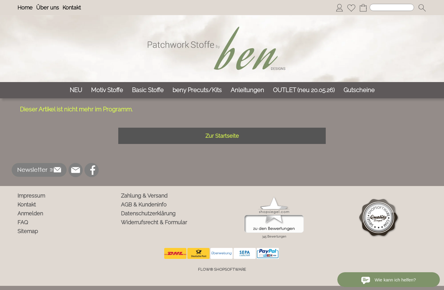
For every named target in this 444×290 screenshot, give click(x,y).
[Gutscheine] (359, 90)
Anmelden (30, 213)
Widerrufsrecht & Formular (154, 222)
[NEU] (76, 90)
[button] (422, 7)
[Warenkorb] (363, 7)
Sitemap (27, 231)
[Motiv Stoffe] (107, 90)
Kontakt (72, 7)
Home (25, 7)
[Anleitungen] (247, 90)
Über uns (47, 7)
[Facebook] (91, 170)
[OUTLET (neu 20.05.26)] (304, 90)
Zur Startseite (222, 136)
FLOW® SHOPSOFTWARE (222, 269)
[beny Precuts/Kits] (197, 90)
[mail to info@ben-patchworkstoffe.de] (75, 170)
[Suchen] (392, 7)
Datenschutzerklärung (148, 213)
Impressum (31, 196)
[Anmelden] (339, 7)
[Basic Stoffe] (147, 90)
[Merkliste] (351, 7)
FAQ (22, 222)
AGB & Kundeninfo (144, 204)
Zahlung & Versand (144, 196)
